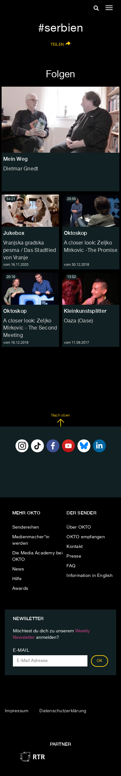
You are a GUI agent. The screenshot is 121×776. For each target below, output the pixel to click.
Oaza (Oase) (78, 321)
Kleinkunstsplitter (85, 311)
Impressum (16, 711)
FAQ (71, 566)
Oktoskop (75, 233)
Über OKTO (78, 527)
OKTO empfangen (85, 537)
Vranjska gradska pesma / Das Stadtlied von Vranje (29, 251)
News (18, 569)
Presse (73, 556)
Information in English (89, 575)
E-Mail (21, 650)
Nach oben (60, 420)
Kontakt (74, 546)
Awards (20, 588)
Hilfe (17, 579)
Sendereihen (25, 527)
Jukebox (14, 233)
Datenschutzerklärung (62, 711)
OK (100, 661)
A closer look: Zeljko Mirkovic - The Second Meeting (30, 329)
